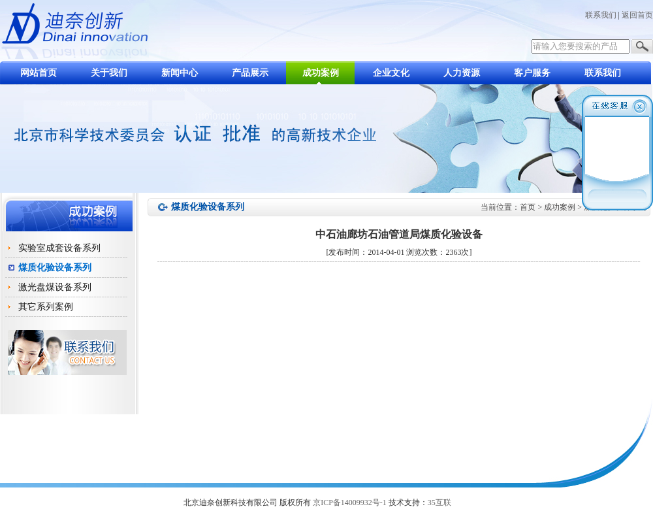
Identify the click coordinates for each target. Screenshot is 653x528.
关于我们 (109, 73)
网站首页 (38, 73)
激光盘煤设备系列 (54, 287)
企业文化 (391, 73)
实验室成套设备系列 (59, 248)
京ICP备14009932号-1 (350, 502)
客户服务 (532, 73)
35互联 (439, 502)
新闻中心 (179, 73)
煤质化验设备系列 (54, 267)
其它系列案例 (45, 307)
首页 (527, 207)
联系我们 (600, 15)
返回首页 (637, 15)
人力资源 (461, 73)
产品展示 (250, 73)
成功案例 (320, 73)
